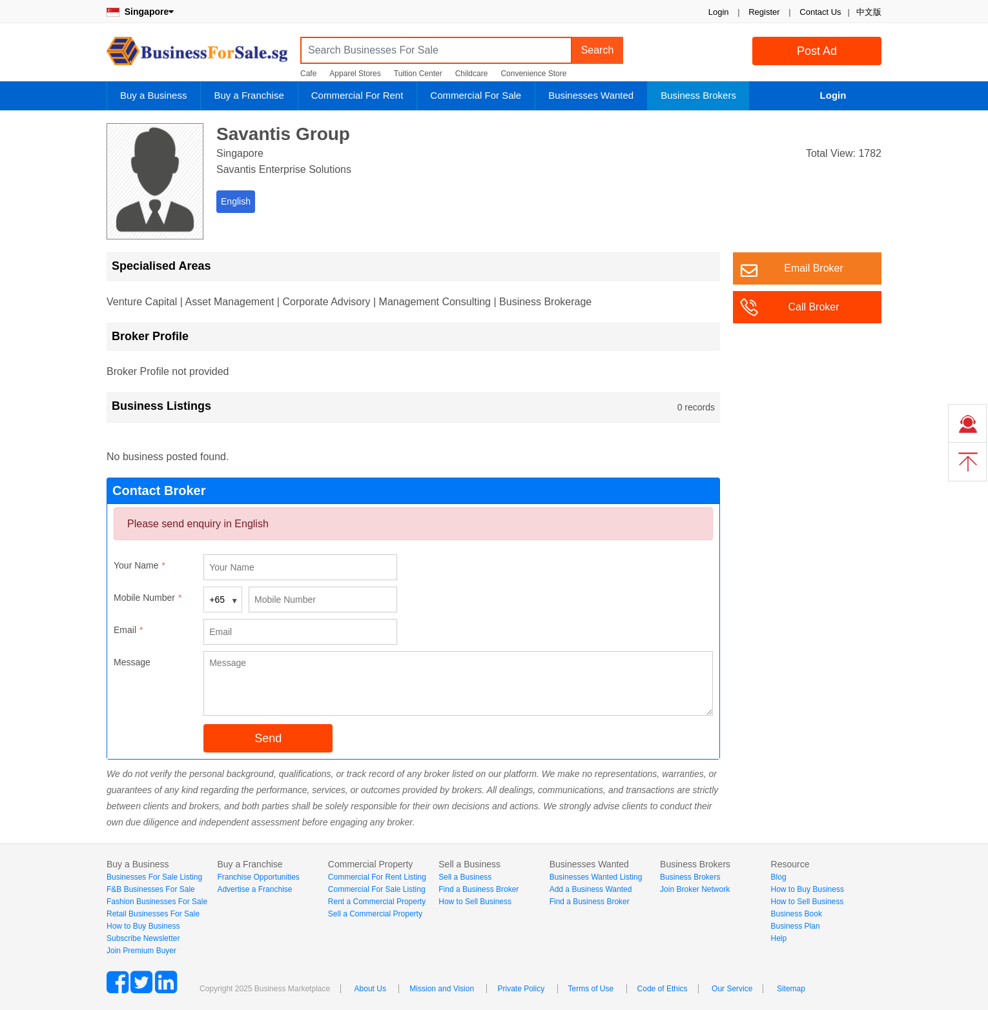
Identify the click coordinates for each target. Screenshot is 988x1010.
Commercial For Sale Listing (377, 889)
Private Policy (520, 988)
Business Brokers (698, 95)
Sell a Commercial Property (375, 913)
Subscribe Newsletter (143, 938)
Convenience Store (533, 73)
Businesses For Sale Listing (154, 877)
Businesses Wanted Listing (596, 877)
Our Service (732, 988)
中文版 (868, 12)
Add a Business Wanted (591, 889)
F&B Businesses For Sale (151, 889)
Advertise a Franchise (254, 889)
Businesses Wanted (590, 95)
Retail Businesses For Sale (153, 913)
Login (718, 12)
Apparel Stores (354, 73)
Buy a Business (153, 95)
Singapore (140, 11)
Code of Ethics (662, 988)
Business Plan (795, 926)
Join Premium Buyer (141, 950)
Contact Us (820, 12)
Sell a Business (464, 877)
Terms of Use (591, 988)
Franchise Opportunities (258, 877)
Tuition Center (418, 73)
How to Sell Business (474, 901)
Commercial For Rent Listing (377, 877)
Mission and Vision (441, 988)
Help (779, 938)
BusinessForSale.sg (197, 55)
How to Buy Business (143, 926)
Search (597, 50)
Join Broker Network (695, 889)
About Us (370, 988)
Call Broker (813, 306)
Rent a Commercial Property (377, 901)
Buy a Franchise (248, 95)
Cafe (308, 73)
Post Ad (817, 51)
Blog (779, 877)
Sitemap (791, 988)
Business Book (796, 913)
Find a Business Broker (478, 889)
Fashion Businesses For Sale (157, 901)
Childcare (471, 73)
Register (763, 12)
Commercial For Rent (357, 95)
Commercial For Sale (475, 95)
